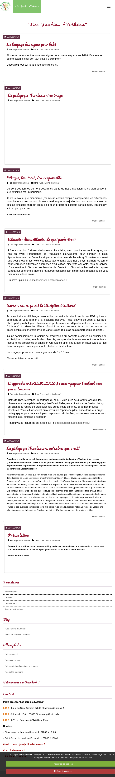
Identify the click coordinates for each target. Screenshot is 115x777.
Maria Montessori (30, 478)
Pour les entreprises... (15, 609)
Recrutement (11, 603)
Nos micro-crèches (13, 660)
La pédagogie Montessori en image (35, 95)
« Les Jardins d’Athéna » (27, 6)
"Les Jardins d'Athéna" (49, 49)
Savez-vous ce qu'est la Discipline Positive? (41, 305)
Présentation (18, 535)
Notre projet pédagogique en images (21, 666)
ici (56, 64)
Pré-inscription (11, 591)
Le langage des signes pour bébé (31, 44)
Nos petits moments (14, 672)
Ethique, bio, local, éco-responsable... (36, 177)
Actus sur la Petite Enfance (17, 634)
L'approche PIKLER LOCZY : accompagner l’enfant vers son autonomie (55, 386)
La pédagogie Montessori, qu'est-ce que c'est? (43, 448)
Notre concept (11, 654)
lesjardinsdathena (21, 49)
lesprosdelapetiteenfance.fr (51, 280)
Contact (8, 597)
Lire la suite (98, 71)
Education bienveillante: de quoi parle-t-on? (42, 239)
